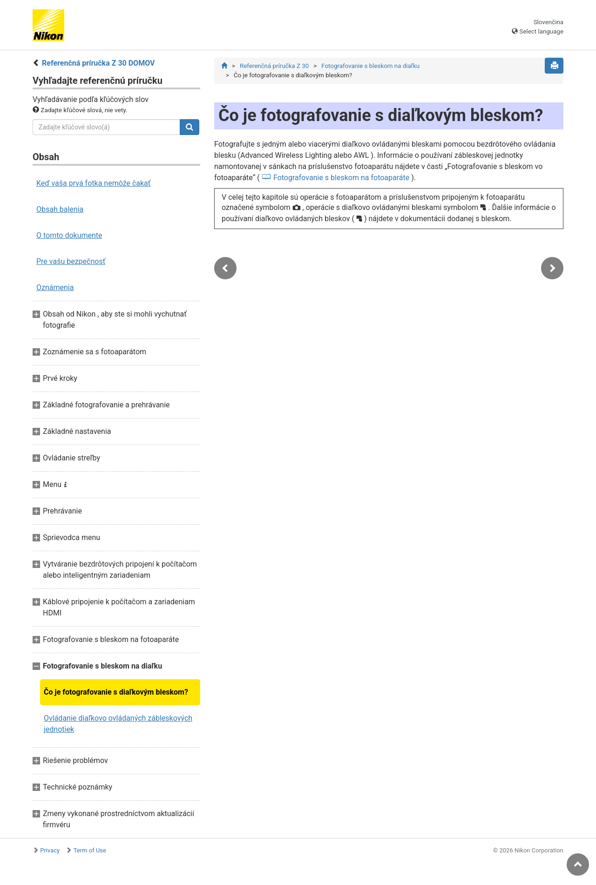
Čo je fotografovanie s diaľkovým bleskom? (116, 692)
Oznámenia (55, 287)
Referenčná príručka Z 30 (274, 65)
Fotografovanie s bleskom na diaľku (370, 65)
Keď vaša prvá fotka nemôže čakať (93, 183)
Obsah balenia (59, 209)
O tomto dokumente (69, 235)
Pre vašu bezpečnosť (70, 261)
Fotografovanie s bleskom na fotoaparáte (341, 177)
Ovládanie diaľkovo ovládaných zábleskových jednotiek (118, 724)
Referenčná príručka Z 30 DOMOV (98, 63)
